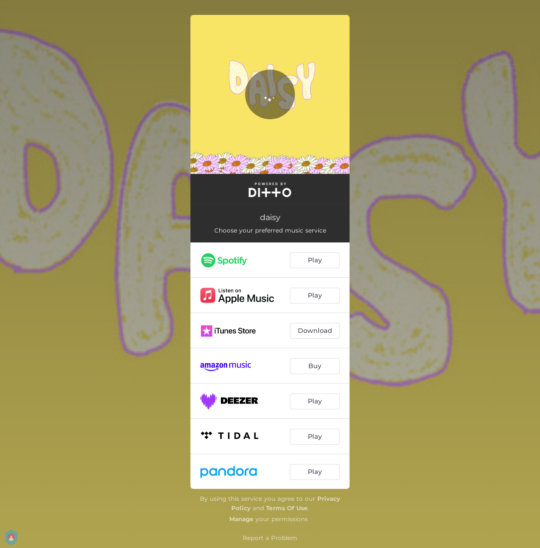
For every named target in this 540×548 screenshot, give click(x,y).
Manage (241, 519)
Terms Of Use (287, 508)
